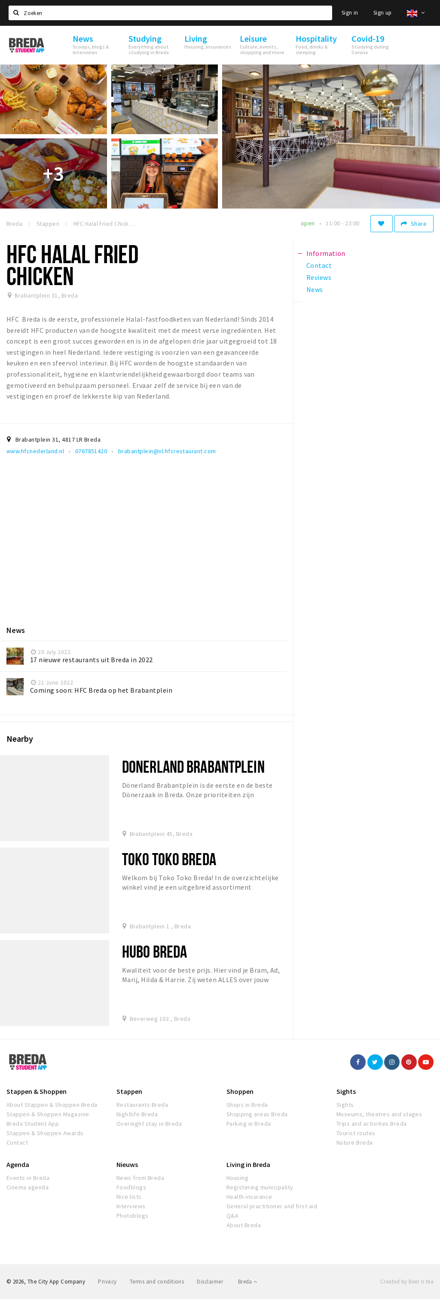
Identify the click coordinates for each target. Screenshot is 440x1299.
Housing (237, 1178)
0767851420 (91, 451)
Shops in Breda (247, 1105)
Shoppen (240, 1091)
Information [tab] (325, 253)
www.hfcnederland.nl (35, 451)
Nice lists (129, 1197)
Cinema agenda (27, 1187)
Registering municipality (259, 1187)
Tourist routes (356, 1133)
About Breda (243, 1225)
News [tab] (314, 289)
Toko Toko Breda (169, 859)
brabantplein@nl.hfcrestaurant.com (167, 451)
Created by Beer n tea (407, 1281)
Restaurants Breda (142, 1105)
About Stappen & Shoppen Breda (52, 1105)
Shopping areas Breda (257, 1114)
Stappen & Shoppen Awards (45, 1133)
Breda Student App (32, 1123)
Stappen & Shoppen (36, 1091)
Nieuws (127, 1164)
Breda (247, 1281)
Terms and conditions (157, 1281)
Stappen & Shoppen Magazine (47, 1114)
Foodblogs (131, 1187)
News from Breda (140, 1178)
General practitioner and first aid (271, 1206)
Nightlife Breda (137, 1114)
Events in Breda (27, 1178)
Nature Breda (354, 1142)
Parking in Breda (248, 1123)
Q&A (232, 1215)
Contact (17, 1142)
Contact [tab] (319, 265)
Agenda (17, 1164)
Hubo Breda (154, 951)
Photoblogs (132, 1215)
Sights (346, 1091)
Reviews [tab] (318, 277)
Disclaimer (210, 1281)
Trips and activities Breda (371, 1123)
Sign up (382, 12)
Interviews (131, 1206)
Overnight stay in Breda (149, 1123)
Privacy (107, 1281)
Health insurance (249, 1197)
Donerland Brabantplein (193, 766)
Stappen (129, 1091)
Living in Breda (248, 1164)
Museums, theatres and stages (379, 1114)
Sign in (350, 12)
